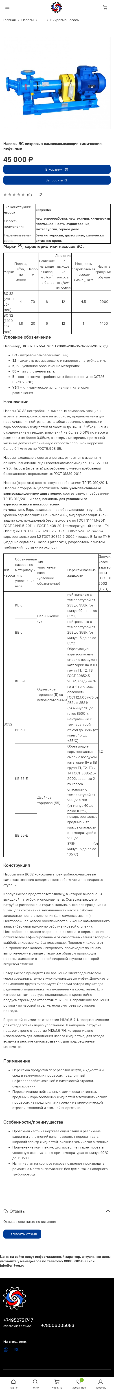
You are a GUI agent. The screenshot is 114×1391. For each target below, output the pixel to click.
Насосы (27, 20)
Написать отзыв (22, 1234)
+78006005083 (57, 1325)
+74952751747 (18, 1320)
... (42, 20)
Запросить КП (57, 180)
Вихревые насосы (64, 20)
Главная (9, 20)
